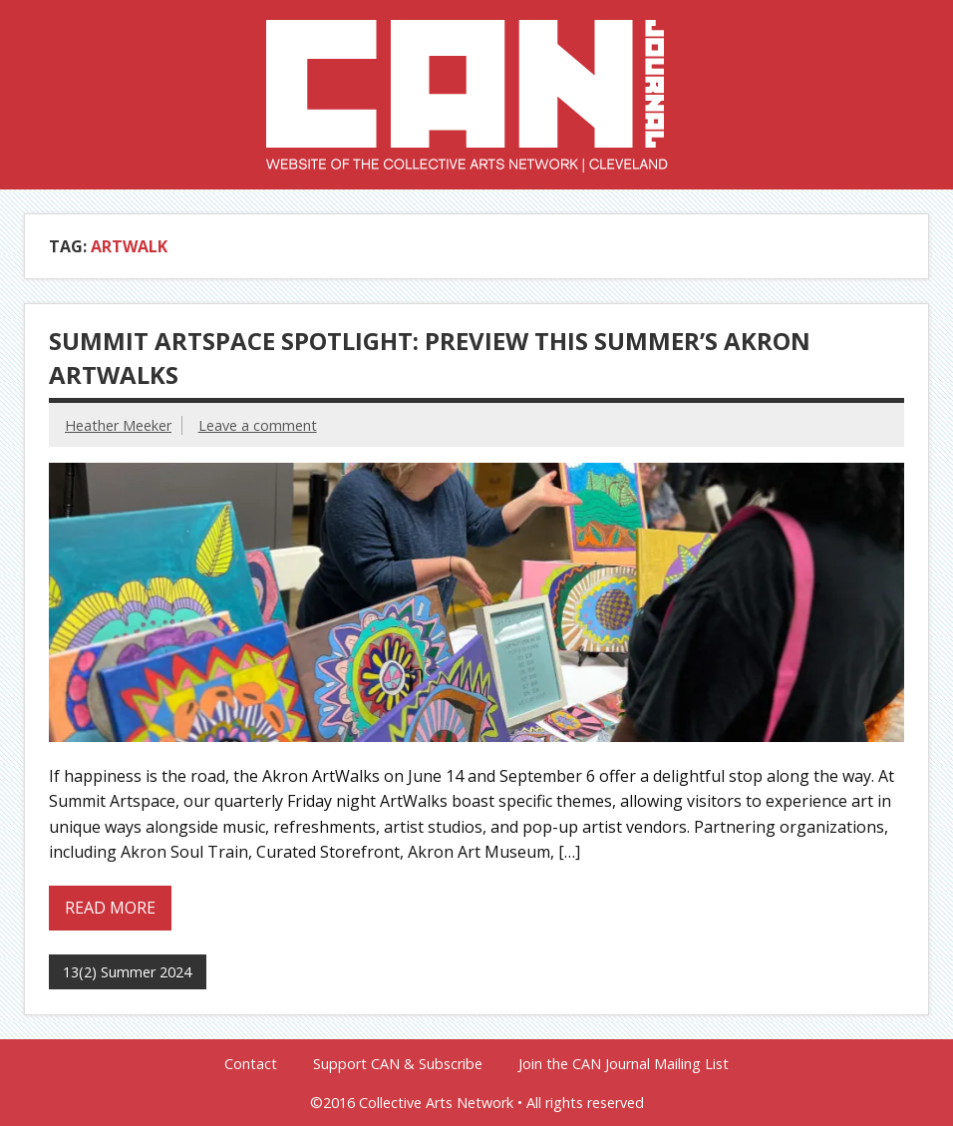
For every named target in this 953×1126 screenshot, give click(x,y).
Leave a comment (257, 425)
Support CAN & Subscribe (397, 1064)
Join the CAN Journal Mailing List (623, 1064)
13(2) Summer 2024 (127, 971)
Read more (110, 908)
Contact (250, 1064)
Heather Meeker (118, 425)
